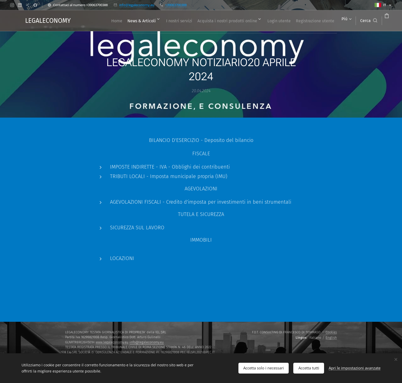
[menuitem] (125, 20)
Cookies (331, 332)
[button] (349, 20)
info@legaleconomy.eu (136, 5)
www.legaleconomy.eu (112, 342)
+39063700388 (176, 5)
